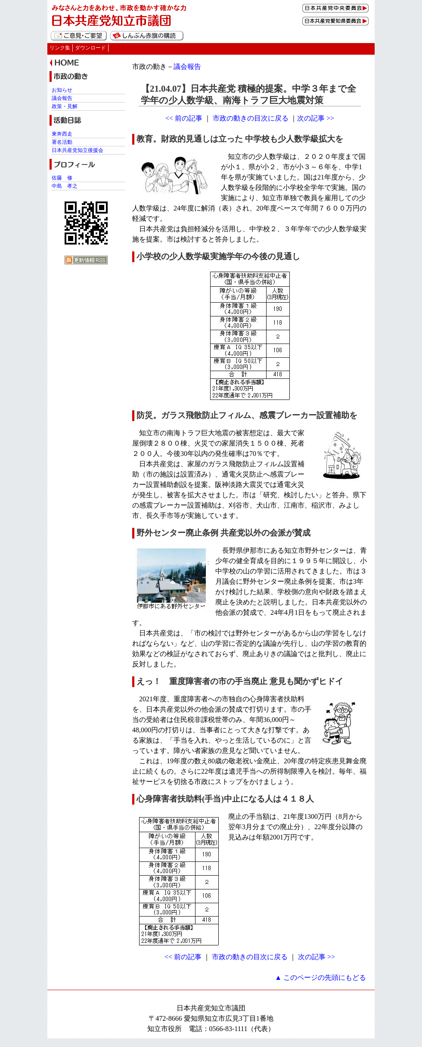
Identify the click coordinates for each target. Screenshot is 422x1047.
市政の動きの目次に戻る (251, 118)
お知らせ (62, 90)
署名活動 (62, 142)
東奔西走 (62, 134)
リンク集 (60, 48)
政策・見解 (65, 106)
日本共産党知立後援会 (77, 150)
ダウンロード (90, 48)
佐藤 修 (62, 178)
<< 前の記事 (183, 118)
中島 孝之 (65, 186)
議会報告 (187, 66)
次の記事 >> (315, 118)
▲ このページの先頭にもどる (320, 977)
